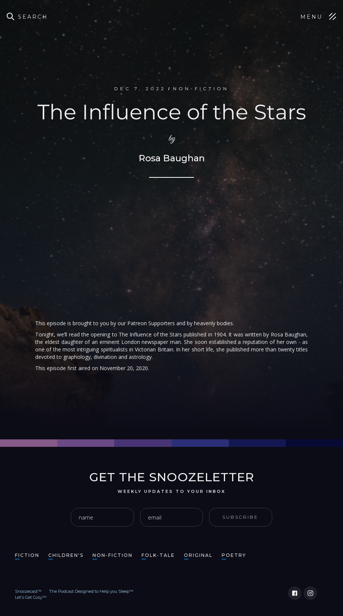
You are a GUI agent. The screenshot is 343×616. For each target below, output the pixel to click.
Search (33, 16)
